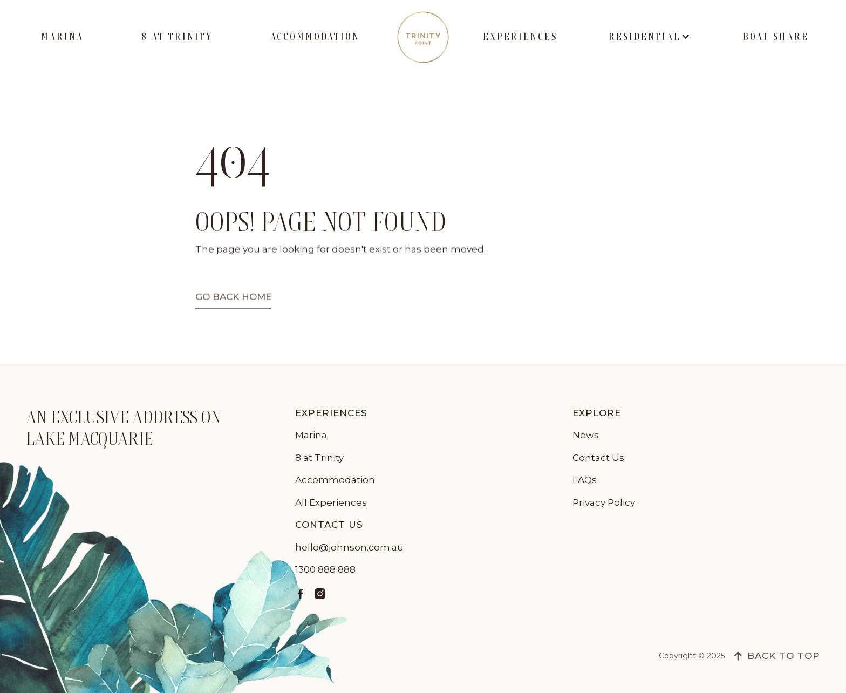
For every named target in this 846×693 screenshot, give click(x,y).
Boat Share (776, 36)
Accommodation (315, 36)
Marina (62, 36)
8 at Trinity (177, 36)
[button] (650, 37)
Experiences (520, 36)
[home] (423, 37)
